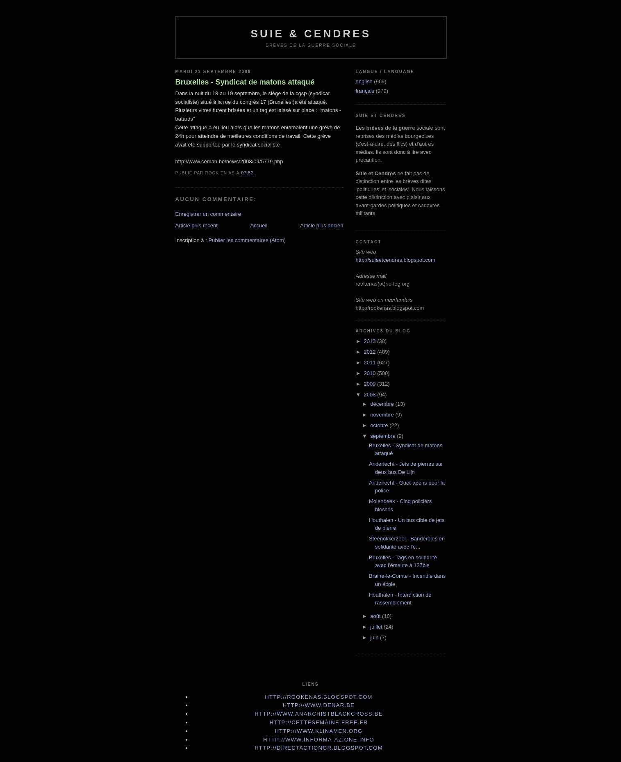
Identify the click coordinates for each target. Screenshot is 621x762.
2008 (371, 394)
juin (375, 637)
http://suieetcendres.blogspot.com (395, 260)
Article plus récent (196, 225)
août (376, 616)
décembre (382, 404)
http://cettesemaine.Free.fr (318, 722)
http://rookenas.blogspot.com (319, 697)
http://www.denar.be (319, 705)
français (365, 91)
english (364, 81)
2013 (371, 341)
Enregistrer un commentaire (208, 214)
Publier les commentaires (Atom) (247, 240)
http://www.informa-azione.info (318, 740)
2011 (371, 362)
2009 (371, 384)
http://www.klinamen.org (318, 731)
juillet (377, 627)
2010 (371, 373)
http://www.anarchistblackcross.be (318, 714)
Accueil (258, 225)
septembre (383, 436)
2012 (371, 352)
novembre (382, 415)
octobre (379, 425)
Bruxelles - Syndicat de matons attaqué (245, 82)
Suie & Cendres (311, 33)
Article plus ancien (321, 225)
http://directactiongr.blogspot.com (319, 748)
